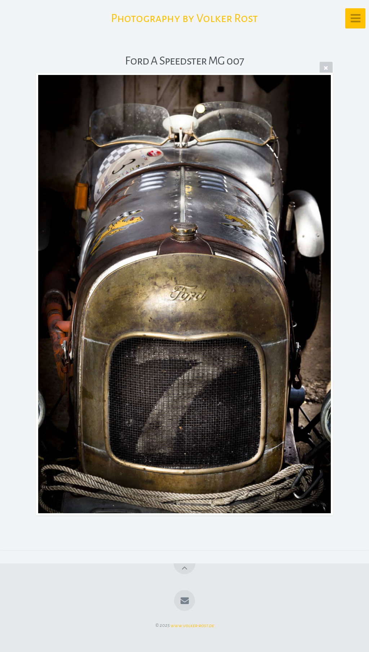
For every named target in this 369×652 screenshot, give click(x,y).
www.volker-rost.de (192, 625)
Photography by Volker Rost (184, 18)
